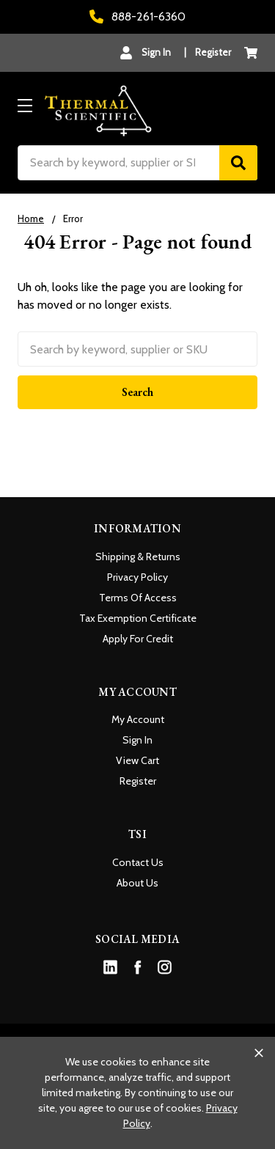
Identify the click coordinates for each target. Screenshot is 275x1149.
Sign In (137, 739)
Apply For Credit (138, 638)
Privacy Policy (137, 577)
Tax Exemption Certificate (138, 618)
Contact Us (138, 862)
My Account (137, 719)
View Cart (137, 760)
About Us (137, 882)
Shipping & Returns (137, 556)
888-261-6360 (137, 16)
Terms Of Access (138, 597)
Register (213, 52)
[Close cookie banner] (259, 1053)
